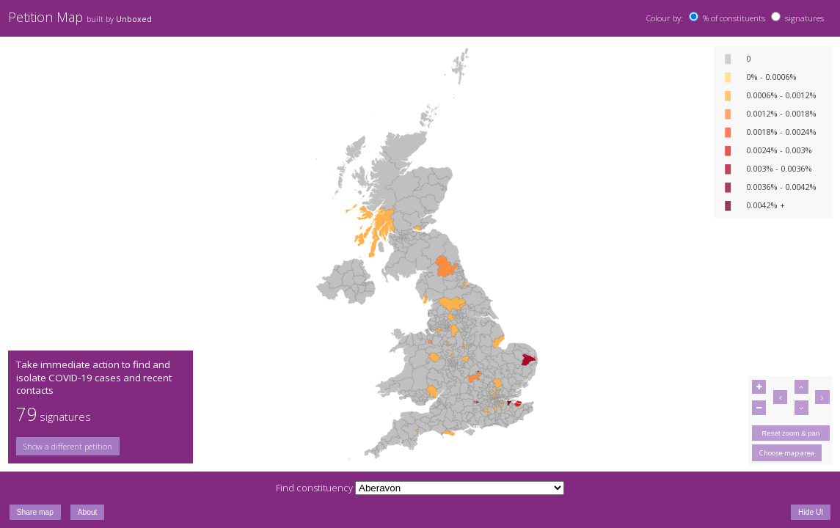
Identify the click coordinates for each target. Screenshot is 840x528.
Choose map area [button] (786, 453)
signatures (804, 17)
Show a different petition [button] (67, 446)
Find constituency (314, 487)
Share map (35, 512)
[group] (100, 446)
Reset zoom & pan (790, 433)
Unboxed (134, 19)
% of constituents (734, 17)
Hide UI (810, 512)
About (88, 512)
